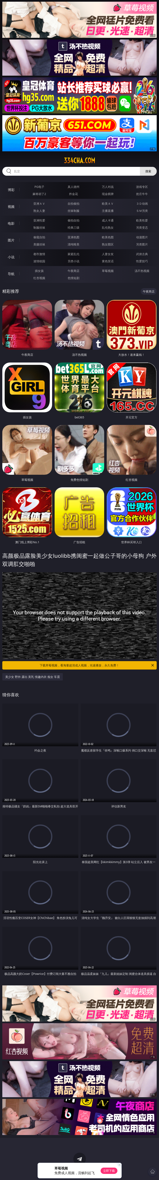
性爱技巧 (142, 261)
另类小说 (73, 261)
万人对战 (108, 187)
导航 (11, 274)
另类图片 (142, 244)
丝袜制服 (73, 211)
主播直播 (108, 211)
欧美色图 (108, 237)
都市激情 (39, 254)
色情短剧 (73, 278)
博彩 (11, 189)
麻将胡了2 (39, 194)
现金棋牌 (108, 194)
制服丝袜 (39, 227)
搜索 (148, 171)
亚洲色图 (73, 237)
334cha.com (79, 160)
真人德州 (73, 187)
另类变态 (142, 227)
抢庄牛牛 (142, 194)
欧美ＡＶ (108, 204)
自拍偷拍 (73, 204)
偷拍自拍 (73, 220)
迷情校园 (39, 261)
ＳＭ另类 (142, 211)
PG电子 (39, 187)
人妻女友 (108, 254)
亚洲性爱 (39, 220)
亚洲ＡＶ (39, 204)
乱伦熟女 (108, 227)
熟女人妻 (39, 211)
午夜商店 (73, 271)
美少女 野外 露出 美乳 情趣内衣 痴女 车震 (32, 677)
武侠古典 (142, 254)
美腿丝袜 (39, 244)
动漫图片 (142, 237)
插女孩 (39, 271)
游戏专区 (142, 187)
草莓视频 (108, 271)
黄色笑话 (108, 261)
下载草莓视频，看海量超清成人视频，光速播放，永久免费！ (97, 665)
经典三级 (73, 227)
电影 (11, 223)
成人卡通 (108, 220)
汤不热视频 (142, 271)
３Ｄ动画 (142, 204)
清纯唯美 (73, 244)
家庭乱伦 (73, 254)
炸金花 (73, 194)
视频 (11, 206)
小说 (11, 257)
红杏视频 (39, 278)
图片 (11, 240)
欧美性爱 (142, 220)
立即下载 (109, 1171)
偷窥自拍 (39, 237)
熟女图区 (108, 244)
